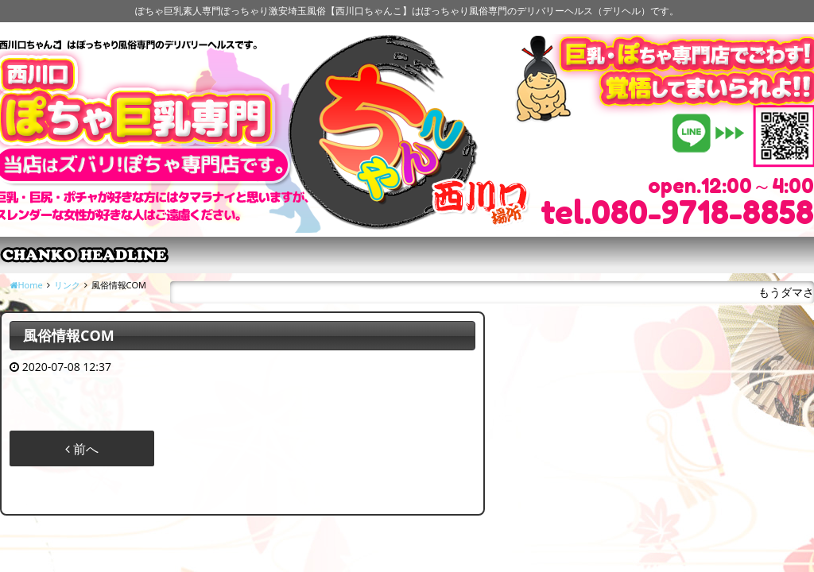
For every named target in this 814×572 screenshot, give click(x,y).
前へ (82, 449)
